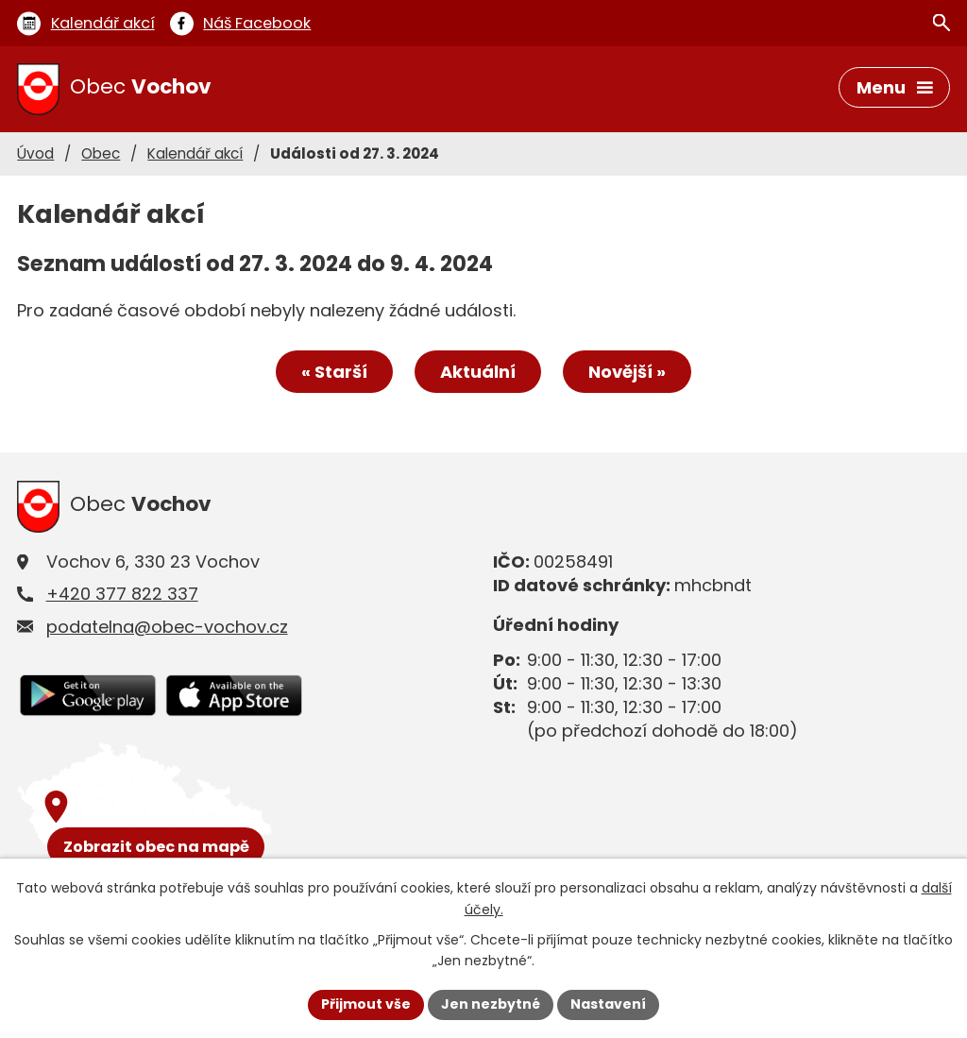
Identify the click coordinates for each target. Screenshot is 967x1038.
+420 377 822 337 (122, 593)
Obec (100, 153)
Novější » (627, 371)
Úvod (35, 153)
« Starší (334, 371)
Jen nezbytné (490, 1004)
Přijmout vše (366, 1004)
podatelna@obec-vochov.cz (167, 626)
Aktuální (478, 371)
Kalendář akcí (195, 153)
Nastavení (608, 1004)
